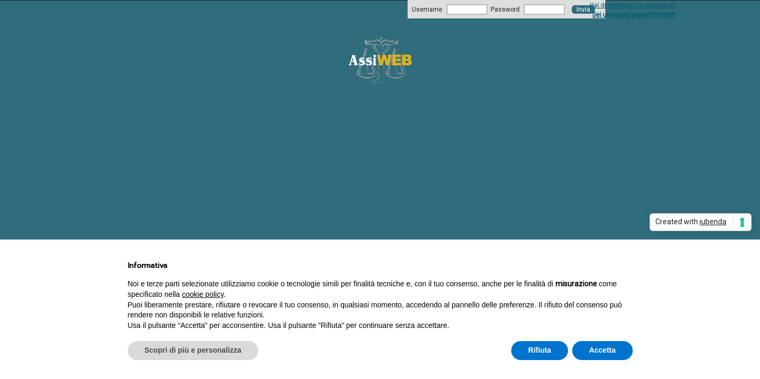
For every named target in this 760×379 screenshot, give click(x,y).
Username (427, 9)
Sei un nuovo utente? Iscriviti (633, 14)
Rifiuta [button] (539, 350)
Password (505, 9)
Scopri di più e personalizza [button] (193, 350)
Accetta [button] (602, 350)
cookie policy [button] (203, 294)
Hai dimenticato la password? (632, 5)
